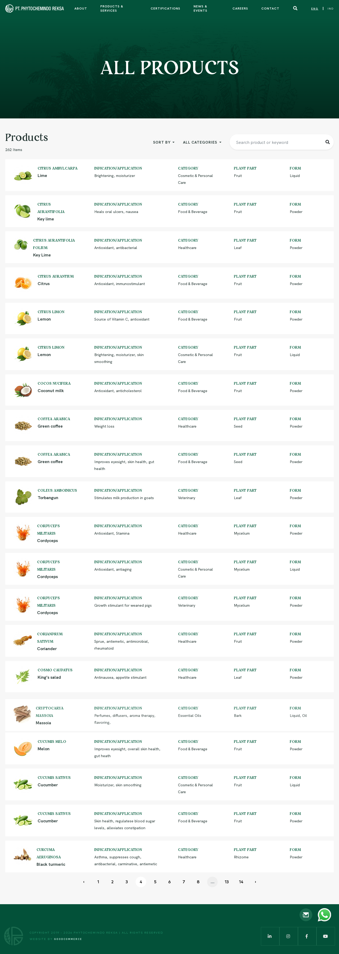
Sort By (162, 142)
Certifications (165, 8)
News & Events (200, 8)
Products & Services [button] (111, 8)
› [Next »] (255, 882)
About (80, 8)
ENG (314, 8)
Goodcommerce (68, 938)
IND (331, 8)
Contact (270, 8)
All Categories (200, 142)
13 (227, 882)
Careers (240, 8)
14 (241, 882)
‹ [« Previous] (83, 882)
